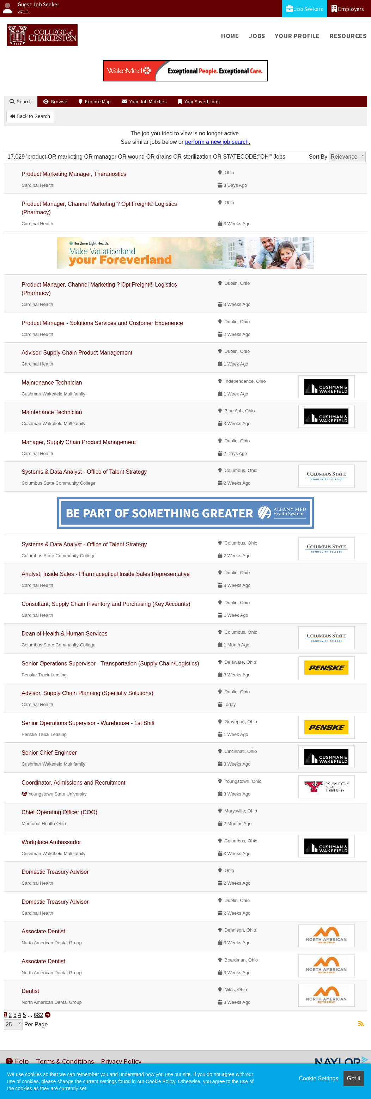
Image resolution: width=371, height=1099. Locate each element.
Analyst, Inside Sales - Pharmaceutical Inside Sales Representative (106, 574)
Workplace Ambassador (51, 842)
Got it (353, 1078)
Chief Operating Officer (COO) (59, 812)
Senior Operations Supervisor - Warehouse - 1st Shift (88, 723)
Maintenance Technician (52, 383)
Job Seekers (304, 8)
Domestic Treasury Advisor (55, 872)
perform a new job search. (217, 142)
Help (17, 1061)
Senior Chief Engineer (49, 753)
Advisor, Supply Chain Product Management (77, 353)
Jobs (257, 36)
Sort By (318, 157)
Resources (348, 36)
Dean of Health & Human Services (65, 634)
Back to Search (30, 116)
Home (230, 36)
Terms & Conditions (65, 1061)
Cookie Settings (318, 1078)
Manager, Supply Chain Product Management (79, 442)
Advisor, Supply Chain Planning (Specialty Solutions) (87, 693)
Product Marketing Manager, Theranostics (74, 174)
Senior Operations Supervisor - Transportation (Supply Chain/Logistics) (110, 664)
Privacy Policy (121, 1061)
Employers (348, 8)
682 (38, 1015)
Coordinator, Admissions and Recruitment (73, 783)
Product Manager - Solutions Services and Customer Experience (102, 323)
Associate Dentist (43, 931)
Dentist (30, 991)
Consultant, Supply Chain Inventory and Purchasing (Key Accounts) (106, 604)
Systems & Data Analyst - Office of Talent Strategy (84, 472)
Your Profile (297, 36)
